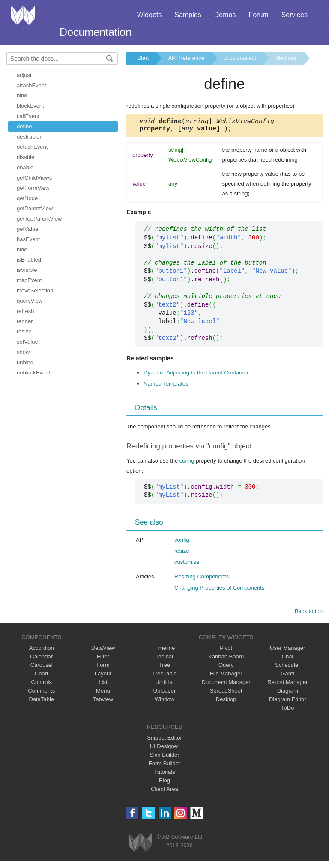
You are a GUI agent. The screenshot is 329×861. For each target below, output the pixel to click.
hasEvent (28, 239)
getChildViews (34, 177)
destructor (29, 136)
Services (294, 14)
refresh (25, 311)
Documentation (96, 32)
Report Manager (287, 684)
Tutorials (164, 774)
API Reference (186, 58)
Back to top (309, 613)
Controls (41, 684)
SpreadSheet (226, 693)
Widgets (149, 14)
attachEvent (31, 85)
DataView (103, 650)
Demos (225, 14)
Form (102, 667)
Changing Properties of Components (219, 590)
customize (187, 564)
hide (22, 249)
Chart (41, 676)
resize (24, 331)
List (103, 684)
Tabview (103, 702)
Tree (164, 667)
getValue (27, 229)
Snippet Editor (164, 740)
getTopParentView (39, 218)
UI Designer (164, 749)
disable (25, 157)
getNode (27, 198)
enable (25, 167)
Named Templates (166, 386)
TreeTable (164, 676)
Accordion (41, 650)
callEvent (28, 116)
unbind (25, 362)
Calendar (41, 659)
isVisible (27, 270)
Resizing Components (201, 579)
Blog (164, 783)
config (186, 463)
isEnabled (29, 260)
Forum (258, 14)
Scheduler (287, 667)
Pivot (226, 650)
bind (22, 95)
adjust (24, 75)
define (24, 126)
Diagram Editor (287, 702)
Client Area (164, 791)
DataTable (41, 702)
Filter (103, 659)
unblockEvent (33, 372)
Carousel (41, 667)
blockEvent (30, 106)
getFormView (33, 188)
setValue (27, 342)
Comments (41, 693)
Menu (103, 693)
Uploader (164, 693)
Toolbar (165, 659)
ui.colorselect (240, 58)
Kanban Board (226, 659)
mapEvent (29, 280)
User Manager (287, 650)
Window (164, 702)
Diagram (287, 693)
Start (143, 58)
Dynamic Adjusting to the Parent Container (196, 375)
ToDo (287, 710)
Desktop (226, 702)
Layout (103, 676)
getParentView (35, 208)
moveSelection (35, 290)
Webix (140, 845)
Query (225, 667)
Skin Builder (164, 757)
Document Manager (226, 684)
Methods (286, 58)
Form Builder (164, 766)
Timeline (164, 650)
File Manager (226, 676)
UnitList (164, 684)
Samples (187, 14)
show (23, 352)
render (25, 321)
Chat (287, 659)
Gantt (287, 676)
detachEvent (32, 147)
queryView (29, 301)
